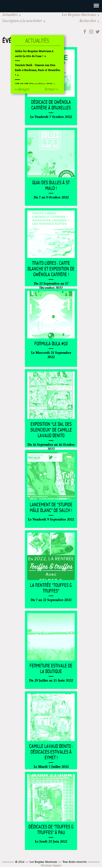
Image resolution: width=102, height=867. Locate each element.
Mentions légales (51, 865)
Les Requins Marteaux (79, 14)
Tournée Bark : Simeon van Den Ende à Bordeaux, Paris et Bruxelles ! (37, 70)
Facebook (85, 32)
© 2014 (19, 861)
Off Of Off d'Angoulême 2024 (33, 84)
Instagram (91, 32)
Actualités (10, 14)
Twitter (98, 32)
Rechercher (87, 20)
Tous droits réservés (74, 861)
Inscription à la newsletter (22, 20)
